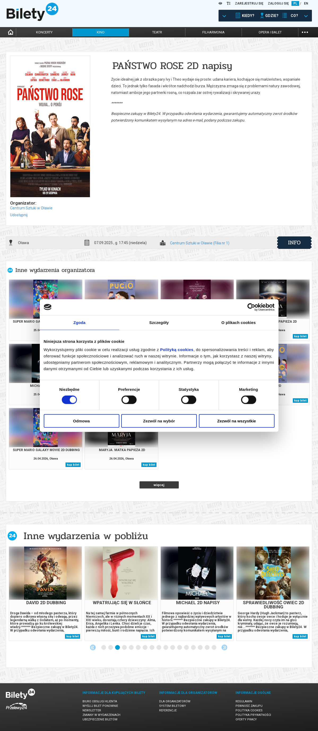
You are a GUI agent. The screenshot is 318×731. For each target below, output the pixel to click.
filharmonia (213, 32)
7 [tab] (145, 647)
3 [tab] (117, 647)
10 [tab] (166, 647)
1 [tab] (104, 647)
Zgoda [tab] (79, 322)
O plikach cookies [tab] (238, 322)
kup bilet (300, 336)
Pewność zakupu (249, 706)
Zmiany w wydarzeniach (101, 715)
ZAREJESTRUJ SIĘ (249, 3)
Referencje (168, 710)
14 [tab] (193, 647)
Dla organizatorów (174, 701)
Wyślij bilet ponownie (100, 706)
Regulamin (244, 701)
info (294, 242)
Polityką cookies (177, 349)
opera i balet (270, 32)
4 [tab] (124, 647)
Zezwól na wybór (159, 421)
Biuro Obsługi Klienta (99, 701)
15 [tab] (200, 647)
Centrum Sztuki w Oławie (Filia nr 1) (199, 243)
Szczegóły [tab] (159, 322)
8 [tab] (152, 647)
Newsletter (91, 710)
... (304, 31)
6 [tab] (138, 647)
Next (224, 647)
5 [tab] (131, 647)
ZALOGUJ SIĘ (278, 3)
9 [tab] (159, 647)
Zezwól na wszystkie (236, 421)
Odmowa (81, 421)
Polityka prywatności (253, 715)
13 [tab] (186, 647)
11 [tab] (173, 647)
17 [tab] (214, 647)
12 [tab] (179, 647)
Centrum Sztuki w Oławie (31, 208)
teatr (157, 32)
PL (295, 3)
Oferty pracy (246, 719)
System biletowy (172, 706)
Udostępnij (19, 215)
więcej (159, 485)
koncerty (44, 32)
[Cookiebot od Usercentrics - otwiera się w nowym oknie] (251, 307)
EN (306, 3)
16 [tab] (207, 647)
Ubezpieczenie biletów (99, 719)
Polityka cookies (249, 710)
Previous (93, 647)
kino (100, 32)
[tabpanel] (45, 593)
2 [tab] (111, 647)
